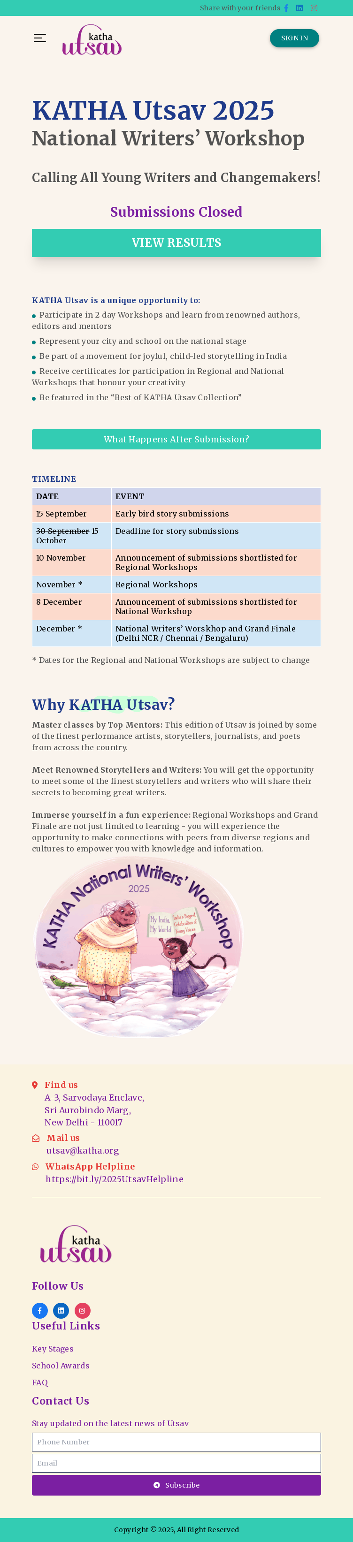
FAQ (39, 1382)
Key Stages (53, 1348)
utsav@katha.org (82, 1151)
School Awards (61, 1365)
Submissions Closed (176, 212)
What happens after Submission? (176, 439)
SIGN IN (294, 38)
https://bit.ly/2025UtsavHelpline (115, 1179)
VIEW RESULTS (177, 242)
